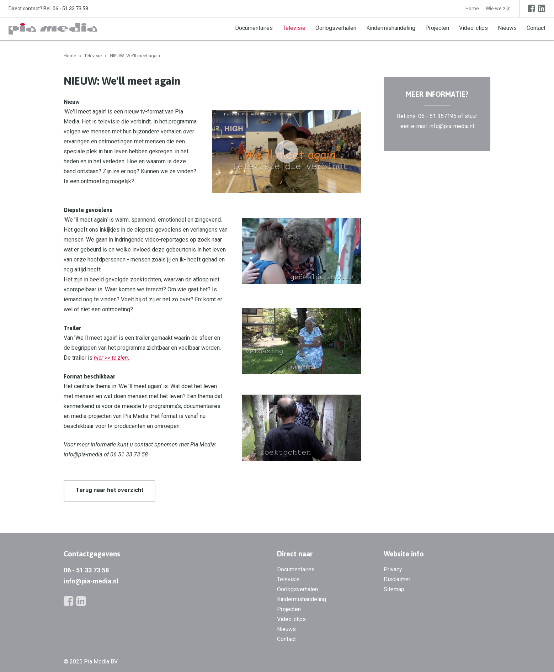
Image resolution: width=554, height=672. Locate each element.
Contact (536, 28)
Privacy (393, 569)
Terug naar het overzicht (109, 490)
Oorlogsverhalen (335, 28)
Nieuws (507, 28)
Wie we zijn (498, 8)
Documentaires (254, 28)
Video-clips (473, 28)
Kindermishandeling (390, 28)
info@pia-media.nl (91, 581)
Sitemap (394, 589)
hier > (100, 357)
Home (472, 8)
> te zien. (118, 357)
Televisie (294, 28)
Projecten (437, 28)
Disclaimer (397, 579)
